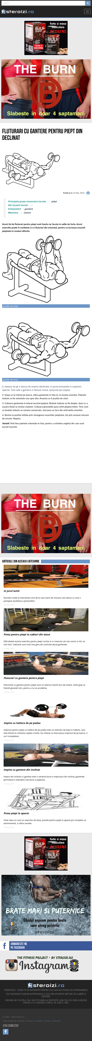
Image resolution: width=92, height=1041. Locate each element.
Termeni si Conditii (33, 1021)
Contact (47, 1021)
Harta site (56, 1021)
